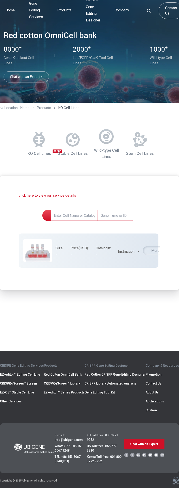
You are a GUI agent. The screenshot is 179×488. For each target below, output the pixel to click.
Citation (151, 410)
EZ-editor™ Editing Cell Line (20, 374)
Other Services (11, 401)
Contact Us (153, 383)
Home (10, 10)
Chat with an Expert (144, 444)
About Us (152, 392)
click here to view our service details (47, 195)
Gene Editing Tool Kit (100, 392)
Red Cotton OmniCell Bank (63, 374)
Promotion (154, 374)
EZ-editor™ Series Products (64, 392)
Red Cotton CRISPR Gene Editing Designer (115, 374)
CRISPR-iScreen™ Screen (18, 383)
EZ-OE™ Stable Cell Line (17, 392)
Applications (155, 401)
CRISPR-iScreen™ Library (62, 383)
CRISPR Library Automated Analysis (110, 383)
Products (44, 108)
